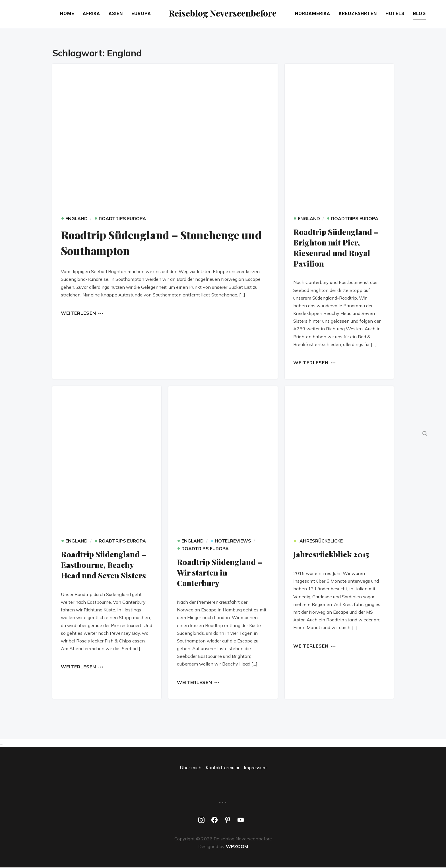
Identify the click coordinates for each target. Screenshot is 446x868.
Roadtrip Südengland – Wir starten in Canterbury (220, 573)
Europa (125, 14)
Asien (99, 14)
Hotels (411, 14)
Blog (436, 14)
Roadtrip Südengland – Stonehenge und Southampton (160, 243)
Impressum (255, 768)
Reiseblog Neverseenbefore (223, 13)
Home (51, 14)
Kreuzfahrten (375, 14)
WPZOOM (237, 846)
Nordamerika (329, 14)
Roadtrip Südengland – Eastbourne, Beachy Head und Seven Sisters (104, 565)
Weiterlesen (78, 313)
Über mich (190, 768)
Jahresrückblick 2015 (332, 555)
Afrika (75, 14)
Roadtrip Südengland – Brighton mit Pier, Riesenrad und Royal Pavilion (336, 248)
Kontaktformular (222, 768)
